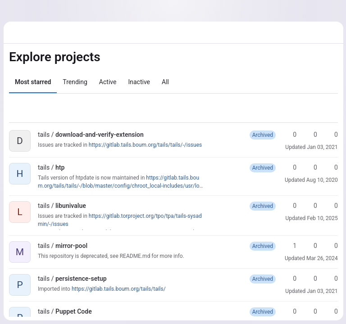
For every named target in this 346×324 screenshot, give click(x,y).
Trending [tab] (75, 82)
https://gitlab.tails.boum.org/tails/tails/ (119, 289)
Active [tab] (108, 82)
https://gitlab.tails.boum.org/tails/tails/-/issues (145, 145)
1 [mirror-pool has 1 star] (290, 245)
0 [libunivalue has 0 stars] (290, 205)
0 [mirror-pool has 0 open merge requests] (331, 245)
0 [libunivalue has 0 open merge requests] (331, 205)
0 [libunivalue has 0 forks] (310, 205)
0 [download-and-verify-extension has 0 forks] (310, 134)
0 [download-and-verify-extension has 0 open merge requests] (331, 134)
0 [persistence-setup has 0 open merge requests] (331, 278)
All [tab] (165, 82)
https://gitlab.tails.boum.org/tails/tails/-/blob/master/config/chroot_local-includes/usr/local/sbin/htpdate (120, 186)
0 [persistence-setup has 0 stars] (290, 278)
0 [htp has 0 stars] (290, 167)
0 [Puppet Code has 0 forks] (310, 311)
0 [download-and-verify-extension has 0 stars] (290, 134)
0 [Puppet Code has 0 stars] (290, 311)
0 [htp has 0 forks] (310, 167)
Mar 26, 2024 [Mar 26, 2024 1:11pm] (321, 258)
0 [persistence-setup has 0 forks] (310, 278)
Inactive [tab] (139, 82)
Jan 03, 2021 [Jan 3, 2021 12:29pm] (321, 147)
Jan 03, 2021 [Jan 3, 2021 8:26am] (321, 291)
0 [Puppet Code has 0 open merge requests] (331, 311)
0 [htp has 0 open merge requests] (331, 167)
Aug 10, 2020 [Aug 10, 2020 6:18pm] (321, 180)
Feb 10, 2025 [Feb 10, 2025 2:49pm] (321, 218)
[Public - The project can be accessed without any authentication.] (151, 134)
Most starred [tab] (33, 82)
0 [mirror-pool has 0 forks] (310, 245)
